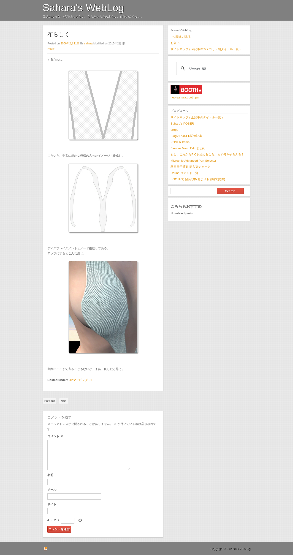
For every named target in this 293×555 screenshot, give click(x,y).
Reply (50, 48)
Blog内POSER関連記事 (186, 136)
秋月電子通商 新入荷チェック (190, 167)
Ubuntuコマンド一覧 (184, 173)
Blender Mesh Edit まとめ (188, 148)
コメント (55, 436)
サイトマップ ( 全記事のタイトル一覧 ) (197, 117)
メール (51, 489)
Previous (49, 401)
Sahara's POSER (182, 123)
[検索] (208, 68)
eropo (174, 129)
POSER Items (180, 142)
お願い (175, 43)
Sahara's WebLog (83, 8)
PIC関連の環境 (180, 36)
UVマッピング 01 (80, 380)
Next (63, 401)
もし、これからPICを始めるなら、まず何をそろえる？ (207, 154)
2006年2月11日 (69, 43)
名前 (50, 475)
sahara (88, 43)
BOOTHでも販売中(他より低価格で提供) (198, 179)
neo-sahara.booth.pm (185, 97)
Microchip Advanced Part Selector (193, 160)
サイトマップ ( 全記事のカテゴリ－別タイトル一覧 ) (206, 49)
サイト (51, 504)
